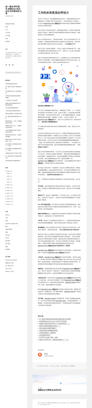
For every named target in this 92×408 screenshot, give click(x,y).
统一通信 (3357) (9, 266)
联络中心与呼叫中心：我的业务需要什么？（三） (54, 340)
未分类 (7, 238)
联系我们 (7, 41)
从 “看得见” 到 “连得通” (11, 100)
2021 (8, 196)
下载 (6, 218)
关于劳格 (7, 35)
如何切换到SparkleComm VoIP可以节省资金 (53, 321)
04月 (8, 173)
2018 (8, 204)
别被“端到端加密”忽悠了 (11, 84)
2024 (8, 187)
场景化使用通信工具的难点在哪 (13, 113)
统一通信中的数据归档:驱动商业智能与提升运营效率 (55, 319)
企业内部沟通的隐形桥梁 (11, 108)
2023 (8, 190)
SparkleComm (43, 246)
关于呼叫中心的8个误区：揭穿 (48, 337)
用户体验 (7, 243)
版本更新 (7, 241)
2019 (8, 201)
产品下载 (7, 32)
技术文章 (7, 235)
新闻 (6, 220)
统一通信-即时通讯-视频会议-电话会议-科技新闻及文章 (13, 10)
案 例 (6, 38)
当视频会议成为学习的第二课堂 (13, 153)
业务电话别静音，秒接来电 (47, 333)
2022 (8, 193)
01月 (8, 182)
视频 (6, 246)
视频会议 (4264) (9, 263)
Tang (52, 366)
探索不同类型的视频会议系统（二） (50, 326)
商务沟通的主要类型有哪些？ (48, 328)
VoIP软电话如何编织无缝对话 (13, 111)
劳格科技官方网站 (10, 24)
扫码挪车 (7, 249)
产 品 (6, 29)
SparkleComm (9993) (11, 260)
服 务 (6, 27)
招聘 (6, 232)
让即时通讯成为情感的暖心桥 (12, 160)
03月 (8, 176)
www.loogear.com (45, 404)
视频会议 (51, 246)
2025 (8, 185)
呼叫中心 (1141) (9, 271)
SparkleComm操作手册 (11, 223)
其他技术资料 (8, 229)
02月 (8, 179)
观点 (6, 226)
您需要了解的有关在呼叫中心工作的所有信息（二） (55, 324)
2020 (8, 199)
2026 (8, 171)
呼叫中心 (7, 215)
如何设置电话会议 (44, 335)
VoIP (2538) (8, 268)
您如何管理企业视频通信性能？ (48, 330)
